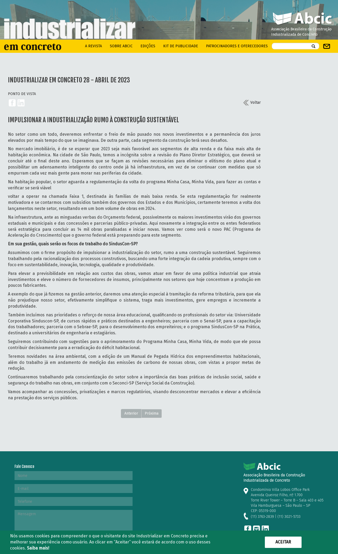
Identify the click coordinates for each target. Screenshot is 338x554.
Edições (147, 46)
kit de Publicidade (180, 46)
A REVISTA (93, 46)
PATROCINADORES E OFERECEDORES (237, 46)
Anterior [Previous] (131, 413)
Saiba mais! (38, 548)
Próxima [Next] (151, 413)
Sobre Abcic (121, 46)
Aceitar (283, 541)
